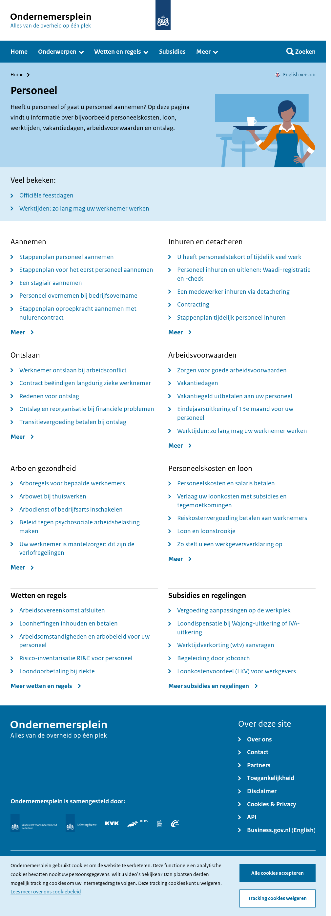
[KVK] (112, 823)
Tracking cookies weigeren (277, 898)
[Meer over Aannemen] (23, 332)
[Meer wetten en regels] (47, 686)
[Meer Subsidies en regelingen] (214, 686)
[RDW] (138, 823)
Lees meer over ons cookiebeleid (45, 892)
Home (17, 75)
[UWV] (175, 823)
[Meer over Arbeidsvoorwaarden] (181, 445)
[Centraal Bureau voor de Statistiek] (159, 823)
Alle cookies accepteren (277, 873)
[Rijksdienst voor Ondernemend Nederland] (33, 823)
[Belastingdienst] (81, 823)
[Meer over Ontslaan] (23, 437)
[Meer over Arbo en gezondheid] (23, 568)
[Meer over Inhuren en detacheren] (181, 332)
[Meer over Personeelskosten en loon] (181, 559)
